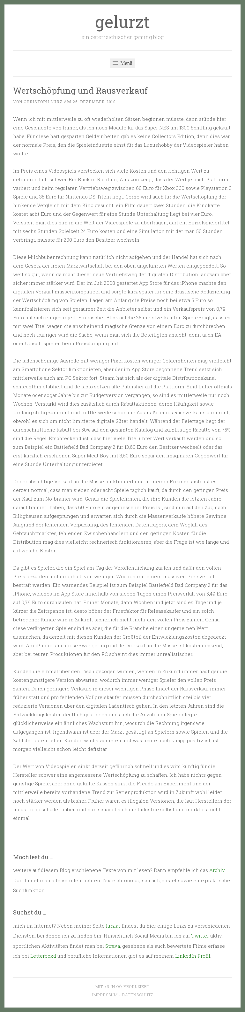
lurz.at (113, 925)
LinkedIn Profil (192, 956)
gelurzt (122, 21)
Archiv (217, 870)
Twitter (200, 935)
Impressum (105, 994)
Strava (112, 946)
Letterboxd (43, 956)
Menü (122, 63)
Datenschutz (137, 994)
